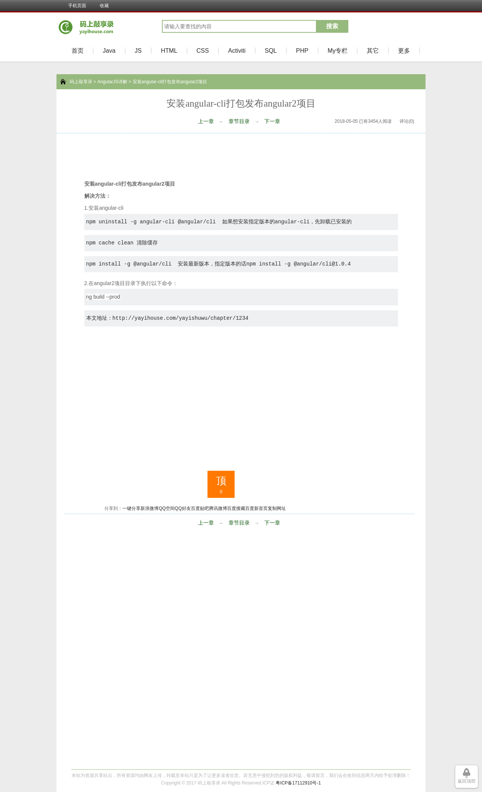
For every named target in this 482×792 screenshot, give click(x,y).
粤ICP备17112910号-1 (298, 783)
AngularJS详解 (112, 81)
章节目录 (239, 121)
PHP (302, 50)
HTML (169, 50)
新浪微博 (149, 508)
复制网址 (277, 508)
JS (138, 50)
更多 (404, 50)
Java (109, 50)
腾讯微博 (218, 508)
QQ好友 (183, 508)
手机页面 (77, 5)
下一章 (272, 121)
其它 (373, 50)
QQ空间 (167, 508)
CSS (203, 50)
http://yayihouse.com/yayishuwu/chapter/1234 (181, 318)
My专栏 (338, 50)
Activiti (237, 50)
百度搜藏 (236, 508)
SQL (271, 50)
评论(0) (407, 121)
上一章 (206, 121)
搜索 (332, 26)
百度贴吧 (200, 508)
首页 (78, 50)
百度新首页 (256, 508)
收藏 (104, 5)
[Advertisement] (241, 154)
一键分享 (131, 508)
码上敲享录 (81, 81)
